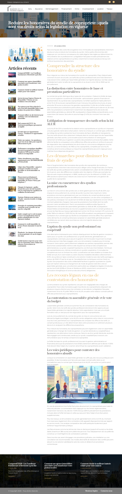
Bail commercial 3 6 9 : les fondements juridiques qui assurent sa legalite (30, 125)
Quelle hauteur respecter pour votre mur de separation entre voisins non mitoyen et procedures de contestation (30, 243)
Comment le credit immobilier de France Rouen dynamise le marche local (30, 225)
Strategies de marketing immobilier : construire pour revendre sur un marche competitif (30, 207)
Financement (66, 9)
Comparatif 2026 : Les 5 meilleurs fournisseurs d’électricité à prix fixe (29, 74)
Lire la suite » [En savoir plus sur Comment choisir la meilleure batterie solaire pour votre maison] (84, 476)
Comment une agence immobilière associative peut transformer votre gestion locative (29, 83)
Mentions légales (90, 491)
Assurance (39, 9)
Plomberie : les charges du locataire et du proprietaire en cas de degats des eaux (30, 234)
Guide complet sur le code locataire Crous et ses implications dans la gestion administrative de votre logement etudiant (30, 216)
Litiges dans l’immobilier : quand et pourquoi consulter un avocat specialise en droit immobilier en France (30, 169)
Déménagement (52, 9)
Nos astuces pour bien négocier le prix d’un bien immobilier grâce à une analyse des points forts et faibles (30, 108)
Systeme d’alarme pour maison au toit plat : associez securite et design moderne (30, 199)
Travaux (109, 9)
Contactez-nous (106, 491)
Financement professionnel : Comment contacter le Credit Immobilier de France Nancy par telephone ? (29, 179)
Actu (30, 9)
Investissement (88, 9)
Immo (77, 9)
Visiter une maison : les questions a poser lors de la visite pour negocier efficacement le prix (30, 141)
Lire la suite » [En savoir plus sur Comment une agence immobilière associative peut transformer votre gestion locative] (48, 478)
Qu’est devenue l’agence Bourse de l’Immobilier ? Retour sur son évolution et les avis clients (29, 100)
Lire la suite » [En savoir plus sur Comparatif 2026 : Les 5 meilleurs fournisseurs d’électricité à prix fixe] (11, 476)
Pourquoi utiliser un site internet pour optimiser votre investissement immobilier (30, 116)
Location (100, 9)
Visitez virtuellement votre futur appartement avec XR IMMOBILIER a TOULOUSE (30, 160)
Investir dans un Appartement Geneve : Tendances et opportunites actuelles (30, 133)
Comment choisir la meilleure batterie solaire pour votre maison (30, 90)
